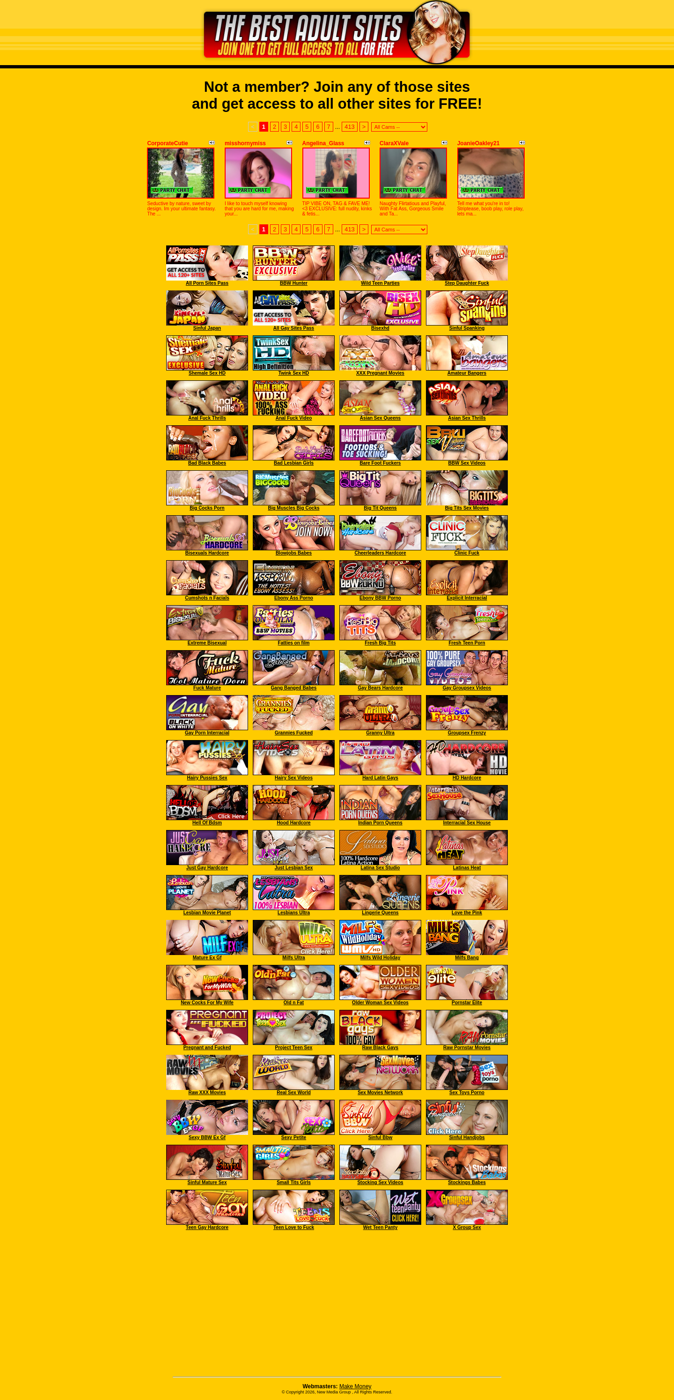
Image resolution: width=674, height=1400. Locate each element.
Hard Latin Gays (380, 777)
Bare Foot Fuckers (380, 463)
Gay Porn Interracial (207, 732)
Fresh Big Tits (380, 642)
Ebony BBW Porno (380, 597)
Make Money (355, 1386)
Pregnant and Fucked (207, 1047)
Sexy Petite (293, 1137)
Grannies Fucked (294, 732)
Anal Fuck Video (294, 418)
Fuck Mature (207, 687)
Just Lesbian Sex (294, 867)
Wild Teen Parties (380, 283)
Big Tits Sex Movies (467, 508)
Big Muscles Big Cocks (293, 508)
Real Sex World (294, 1092)
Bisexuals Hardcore (207, 553)
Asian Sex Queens (380, 418)
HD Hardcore (467, 777)
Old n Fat (294, 1002)
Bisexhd (380, 328)
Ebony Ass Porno (293, 597)
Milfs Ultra (293, 957)
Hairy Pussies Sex (207, 777)
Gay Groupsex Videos (467, 687)
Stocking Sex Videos (380, 1182)
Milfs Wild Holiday (380, 957)
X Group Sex (467, 1227)
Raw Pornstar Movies (467, 1047)
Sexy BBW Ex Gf (207, 1137)
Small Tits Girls (294, 1182)
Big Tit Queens (380, 508)
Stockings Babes (467, 1182)
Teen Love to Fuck (293, 1227)
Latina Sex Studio (380, 867)
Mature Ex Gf (207, 957)
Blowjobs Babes (294, 553)
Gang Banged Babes (294, 687)
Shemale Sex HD (207, 373)
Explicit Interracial (467, 597)
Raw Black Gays (380, 1047)
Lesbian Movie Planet (207, 912)
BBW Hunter (294, 283)
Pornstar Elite (467, 1002)
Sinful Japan (207, 328)
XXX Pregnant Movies (380, 373)
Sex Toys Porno (466, 1092)
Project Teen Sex (294, 1047)
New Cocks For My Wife (207, 1002)
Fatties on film (294, 642)
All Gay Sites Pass (293, 328)
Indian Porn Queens (380, 822)
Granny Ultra (380, 732)
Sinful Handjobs (466, 1137)
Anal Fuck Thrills (207, 418)
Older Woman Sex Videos (380, 1002)
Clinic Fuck (466, 553)
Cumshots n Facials (207, 597)
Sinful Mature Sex (207, 1182)
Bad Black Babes (207, 463)
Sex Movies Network (380, 1092)
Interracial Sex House (467, 822)
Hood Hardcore (293, 822)
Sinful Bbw (380, 1137)
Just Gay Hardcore (207, 867)
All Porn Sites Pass (207, 283)
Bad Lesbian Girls (294, 463)
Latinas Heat (467, 867)
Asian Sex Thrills (467, 418)
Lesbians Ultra (294, 912)
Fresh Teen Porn (466, 642)
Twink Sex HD (293, 373)
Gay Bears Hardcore (380, 687)
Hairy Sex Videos (294, 777)
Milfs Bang (467, 957)
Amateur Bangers (466, 373)
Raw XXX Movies (207, 1092)
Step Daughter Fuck (467, 283)
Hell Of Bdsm (207, 822)
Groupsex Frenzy (467, 732)
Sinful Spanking (467, 328)
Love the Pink (467, 912)
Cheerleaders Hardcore (380, 553)
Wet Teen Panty (380, 1227)
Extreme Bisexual (207, 642)
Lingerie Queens (380, 912)
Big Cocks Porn (207, 508)
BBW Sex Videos (467, 463)
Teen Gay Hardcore (207, 1227)
